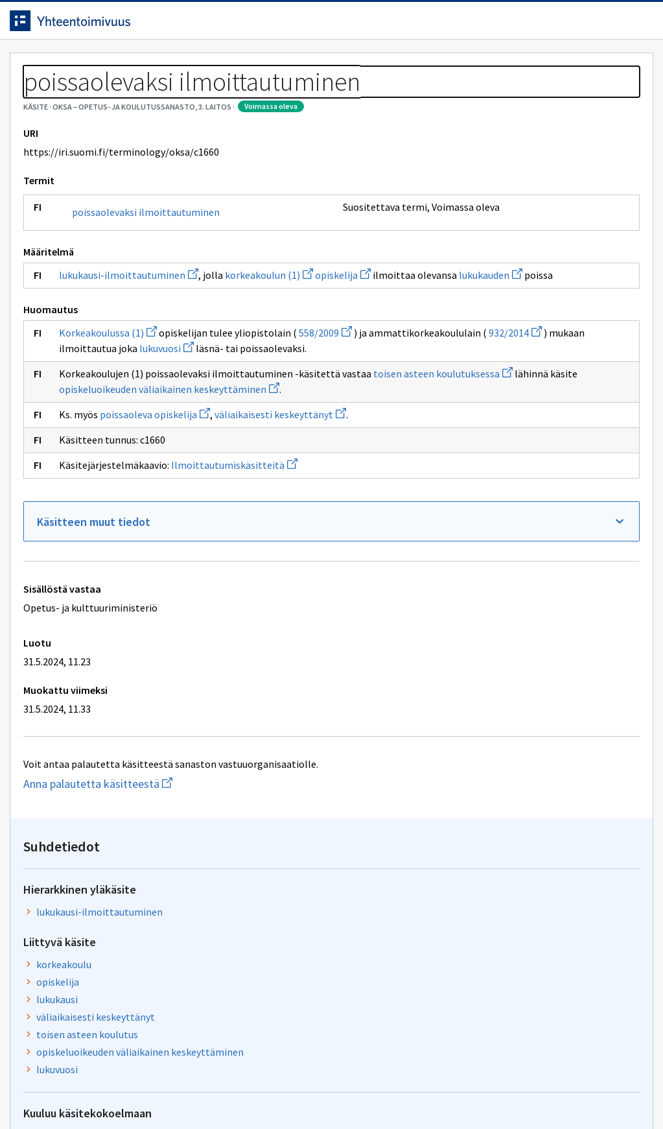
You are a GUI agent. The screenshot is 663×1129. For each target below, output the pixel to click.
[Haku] (367, 25)
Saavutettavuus (271, 1091)
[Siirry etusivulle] (99, 25)
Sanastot (39, 97)
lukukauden (186, 362)
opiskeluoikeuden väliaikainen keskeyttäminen (522, 353)
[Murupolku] (331, 97)
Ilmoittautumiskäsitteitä (244, 583)
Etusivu (40, 65)
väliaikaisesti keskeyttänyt (290, 533)
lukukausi (476, 293)
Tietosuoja (169, 1091)
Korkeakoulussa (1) (118, 420)
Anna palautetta (64, 1091)
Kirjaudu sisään (590, 25)
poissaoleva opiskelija (165, 533)
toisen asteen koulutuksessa (138, 492)
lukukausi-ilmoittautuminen (138, 346)
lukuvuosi (96, 451)
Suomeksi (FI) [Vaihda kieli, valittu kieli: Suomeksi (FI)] (439, 25)
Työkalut (113, 65)
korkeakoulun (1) (279, 346)
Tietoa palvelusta (207, 65)
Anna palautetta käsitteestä (152, 902)
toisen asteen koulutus (506, 328)
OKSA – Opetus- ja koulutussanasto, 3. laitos (174, 97)
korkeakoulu (483, 258)
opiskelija (352, 346)
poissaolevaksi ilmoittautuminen (122, 278)
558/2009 (335, 420)
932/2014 (215, 435)
